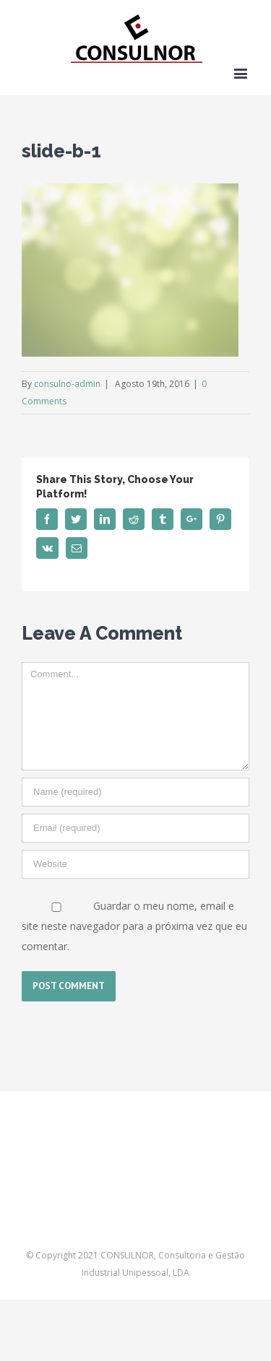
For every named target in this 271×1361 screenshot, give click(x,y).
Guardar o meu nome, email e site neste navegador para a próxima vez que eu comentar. (134, 926)
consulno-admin (67, 384)
